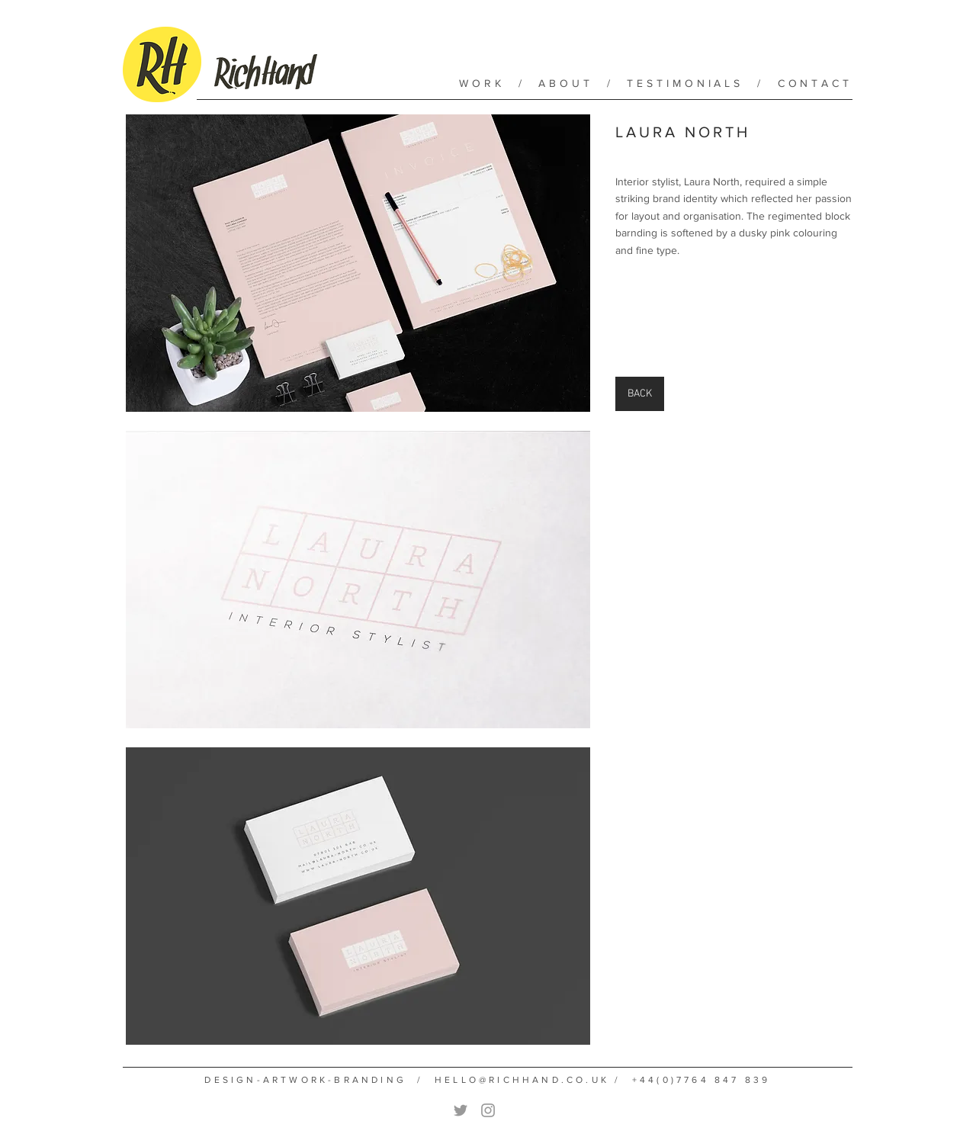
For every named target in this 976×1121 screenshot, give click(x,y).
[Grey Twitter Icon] (460, 1110)
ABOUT (565, 83)
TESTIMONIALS (685, 83)
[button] (358, 263)
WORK (482, 83)
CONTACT (815, 83)
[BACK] (639, 394)
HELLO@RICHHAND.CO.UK (522, 1079)
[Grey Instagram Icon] (488, 1110)
